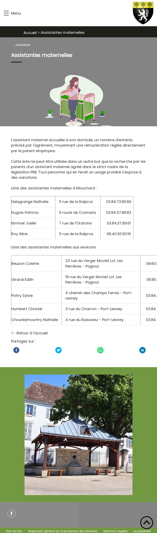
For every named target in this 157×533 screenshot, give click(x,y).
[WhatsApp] (100, 350)
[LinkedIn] (142, 350)
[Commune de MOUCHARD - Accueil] (88, 13)
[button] (6, 13)
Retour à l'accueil (32, 333)
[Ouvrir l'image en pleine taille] (78, 101)
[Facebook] (16, 350)
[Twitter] (58, 350)
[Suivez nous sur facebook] (11, 513)
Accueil (30, 32)
